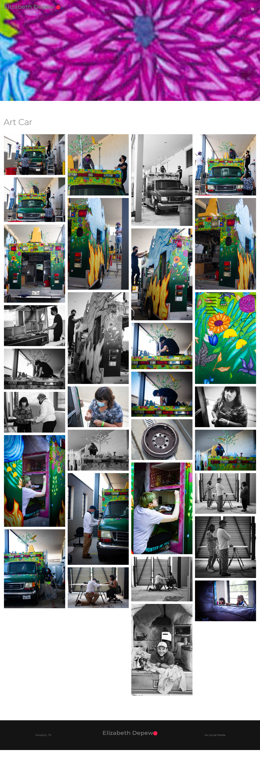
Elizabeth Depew (37, 6)
